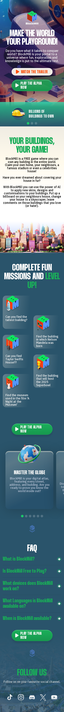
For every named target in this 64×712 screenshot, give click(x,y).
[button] (32, 559)
